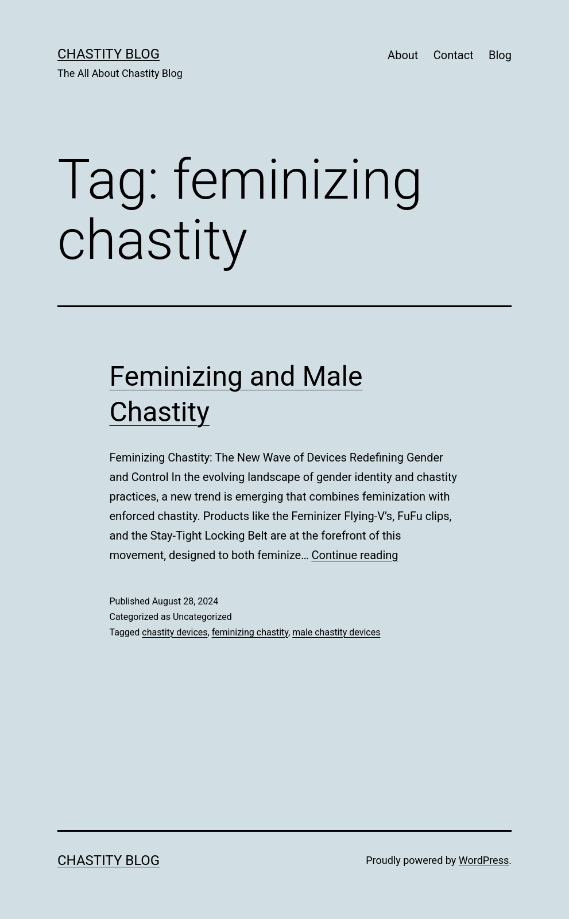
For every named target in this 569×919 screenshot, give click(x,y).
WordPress (484, 860)
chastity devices (174, 632)
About (403, 55)
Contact (453, 55)
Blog (500, 55)
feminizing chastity (250, 632)
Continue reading (355, 555)
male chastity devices (336, 632)
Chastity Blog (108, 54)
